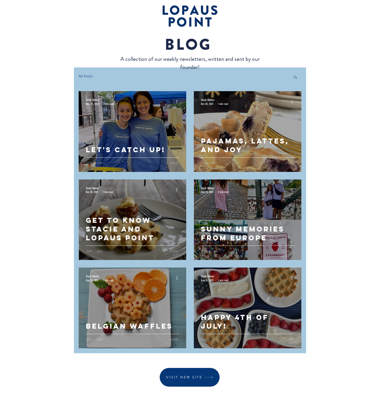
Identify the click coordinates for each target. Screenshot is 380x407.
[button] (295, 77)
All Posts (86, 77)
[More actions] (178, 101)
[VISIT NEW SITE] (190, 377)
